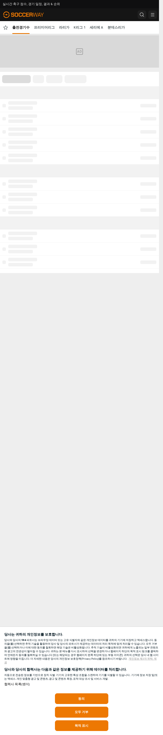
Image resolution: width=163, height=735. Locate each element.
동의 (81, 699)
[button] (142, 14)
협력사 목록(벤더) (17, 684)
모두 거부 (82, 712)
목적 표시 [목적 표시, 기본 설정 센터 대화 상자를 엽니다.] (82, 726)
